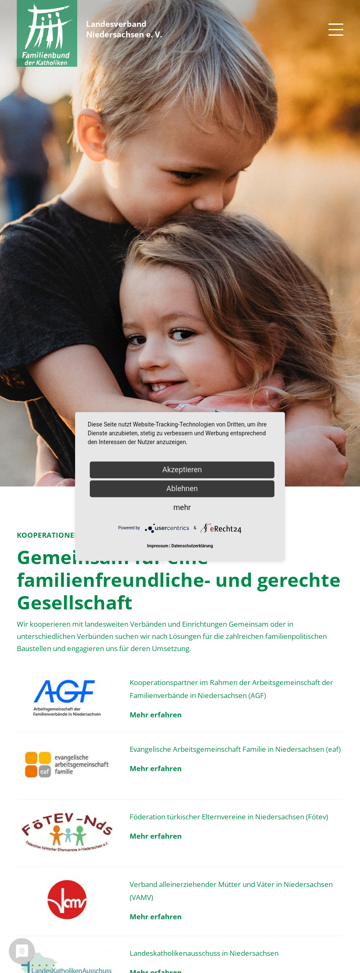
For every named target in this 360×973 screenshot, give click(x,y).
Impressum (157, 546)
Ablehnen (182, 488)
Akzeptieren (182, 469)
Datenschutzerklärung (192, 546)
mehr (181, 507)
